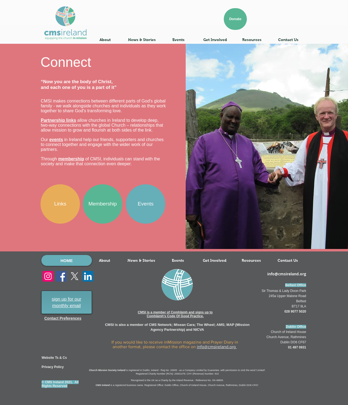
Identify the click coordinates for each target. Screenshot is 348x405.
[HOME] (66, 260)
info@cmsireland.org (217, 346)
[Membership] (102, 204)
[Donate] (235, 19)
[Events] (145, 204)
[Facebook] (61, 276)
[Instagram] (48, 276)
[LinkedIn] (88, 276)
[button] (105, 40)
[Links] (60, 204)
